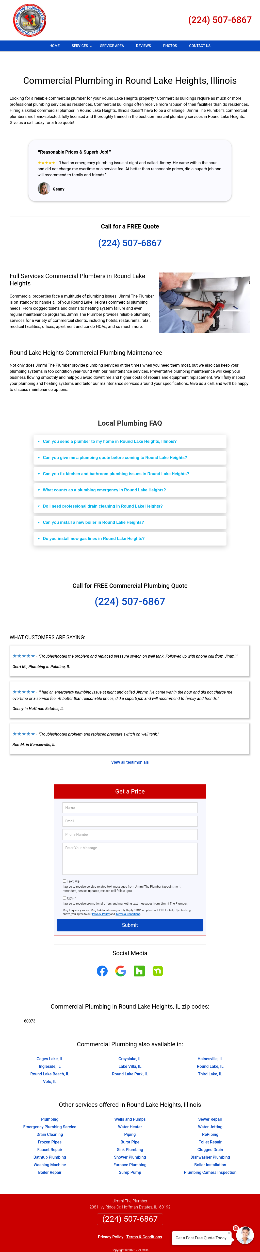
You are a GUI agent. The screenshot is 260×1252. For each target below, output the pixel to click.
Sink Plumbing (130, 1134)
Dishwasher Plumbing (210, 1142)
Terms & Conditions (128, 899)
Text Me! (73, 866)
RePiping (210, 1119)
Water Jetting (210, 1112)
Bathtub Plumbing (50, 1142)
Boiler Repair (49, 1157)
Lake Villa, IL (130, 1051)
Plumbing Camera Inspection (210, 1157)
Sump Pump (130, 1157)
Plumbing (49, 1104)
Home (55, 46)
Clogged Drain (210, 1134)
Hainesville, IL (210, 1043)
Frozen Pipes (49, 1127)
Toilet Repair (210, 1127)
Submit (130, 910)
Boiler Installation (210, 1149)
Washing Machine (50, 1149)
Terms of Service (166, 1241)
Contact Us (199, 46)
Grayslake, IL (129, 1043)
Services (82, 47)
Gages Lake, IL (50, 1043)
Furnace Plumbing (130, 1149)
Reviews (143, 46)
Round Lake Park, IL (130, 1059)
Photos (170, 46)
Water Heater (130, 1112)
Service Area (112, 46)
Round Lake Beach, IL (49, 1059)
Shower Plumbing (130, 1142)
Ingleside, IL (50, 1051)
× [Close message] (229, 1233)
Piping (130, 1119)
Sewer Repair (210, 1104)
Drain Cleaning (50, 1119)
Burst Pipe (130, 1127)
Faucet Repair (49, 1134)
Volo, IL (50, 1066)
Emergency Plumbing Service (49, 1112)
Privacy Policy (101, 899)
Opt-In (71, 883)
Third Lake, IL (210, 1059)
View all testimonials (130, 747)
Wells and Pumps (130, 1104)
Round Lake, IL (210, 1051)
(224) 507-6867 (220, 20)
